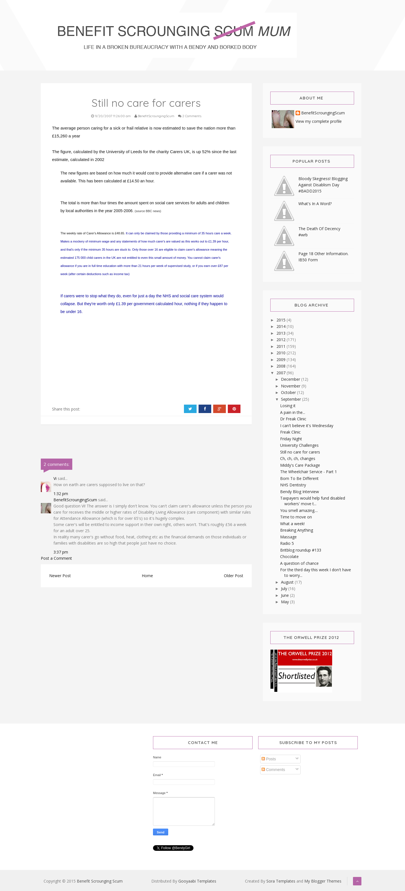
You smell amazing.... (299, 510)
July (284, 588)
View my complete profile (319, 121)
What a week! (292, 523)
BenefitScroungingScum (75, 499)
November (291, 386)
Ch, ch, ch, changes (297, 458)
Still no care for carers (300, 452)
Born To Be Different (299, 478)
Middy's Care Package (300, 465)
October (289, 392)
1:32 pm (60, 493)
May (285, 601)
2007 (281, 372)
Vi (55, 478)
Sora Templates (280, 881)
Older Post (233, 575)
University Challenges (299, 445)
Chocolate (289, 556)
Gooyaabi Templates (197, 881)
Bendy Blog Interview (299, 491)
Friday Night (291, 438)
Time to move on (296, 517)
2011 (281, 346)
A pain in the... (292, 412)
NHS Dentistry (293, 485)
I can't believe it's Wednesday (306, 425)
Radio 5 (287, 543)
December (291, 379)
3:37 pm (60, 552)
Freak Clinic (290, 432)
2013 (281, 333)
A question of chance (299, 563)
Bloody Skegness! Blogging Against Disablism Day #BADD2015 (323, 185)
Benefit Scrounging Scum (100, 881)
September (291, 399)
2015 (281, 320)
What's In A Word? (315, 203)
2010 (281, 352)
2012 (281, 339)
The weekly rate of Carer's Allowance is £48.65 (92, 233)
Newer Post (60, 575)
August (288, 582)
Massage (288, 536)
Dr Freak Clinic (293, 418)
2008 (281, 366)
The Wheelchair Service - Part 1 (308, 471)
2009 (281, 359)
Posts (269, 759)
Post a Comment (56, 558)
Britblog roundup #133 (300, 550)
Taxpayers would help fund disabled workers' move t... (312, 500)
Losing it (288, 405)
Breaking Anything (296, 530)
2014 (281, 326)
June (285, 595)
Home (147, 575)
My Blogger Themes (322, 881)
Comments (273, 769)
